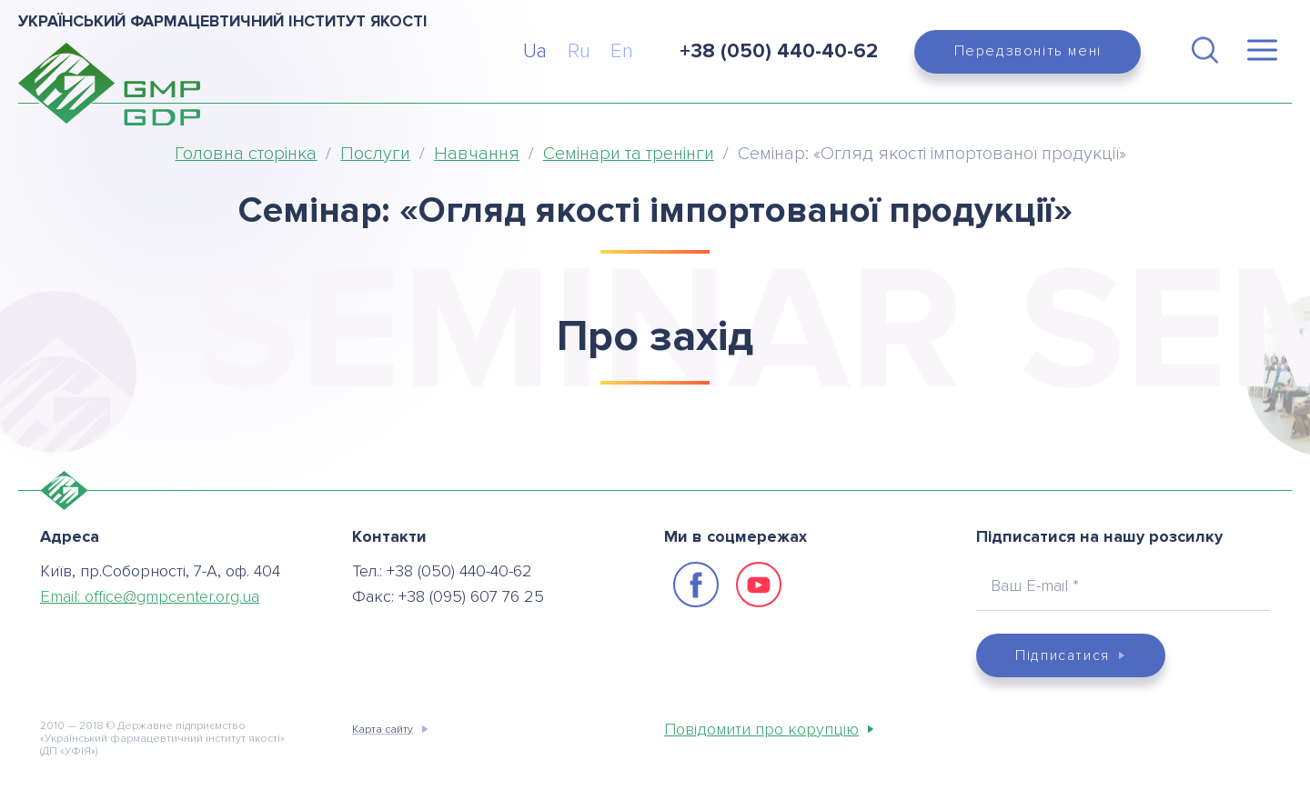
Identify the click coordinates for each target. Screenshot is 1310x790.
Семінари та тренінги (628, 154)
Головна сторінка (246, 154)
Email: (149, 596)
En (621, 51)
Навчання (476, 154)
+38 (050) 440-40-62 (779, 51)
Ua (535, 51)
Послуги (375, 154)
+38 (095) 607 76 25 (471, 596)
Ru (579, 51)
